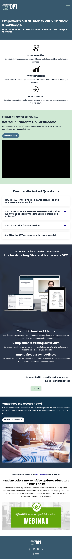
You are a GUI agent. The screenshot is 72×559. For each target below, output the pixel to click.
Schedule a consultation (13, 100)
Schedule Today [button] (10, 136)
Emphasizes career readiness (36, 354)
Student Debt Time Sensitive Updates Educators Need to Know (36, 482)
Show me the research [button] (13, 420)
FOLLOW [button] (36, 388)
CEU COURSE (41, 475)
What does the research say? (22, 403)
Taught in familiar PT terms (36, 331)
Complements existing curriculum (36, 343)
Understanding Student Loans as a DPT (36, 255)
